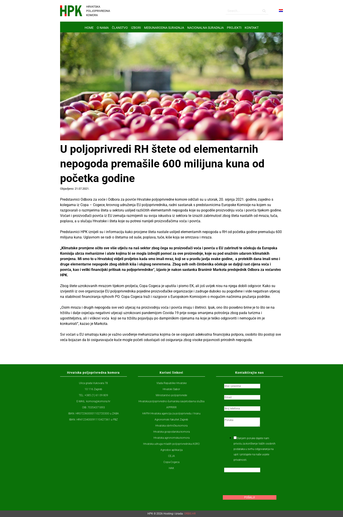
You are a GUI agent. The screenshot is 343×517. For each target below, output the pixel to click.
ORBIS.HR (190, 513)
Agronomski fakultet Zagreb (171, 419)
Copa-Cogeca (171, 462)
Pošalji (249, 497)
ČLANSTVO (120, 27)
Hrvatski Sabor (171, 389)
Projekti (234, 27)
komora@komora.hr (98, 401)
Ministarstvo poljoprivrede (171, 395)
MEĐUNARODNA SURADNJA (164, 27)
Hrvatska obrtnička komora (171, 425)
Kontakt (252, 27)
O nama (103, 27)
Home (89, 27)
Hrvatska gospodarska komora (171, 431)
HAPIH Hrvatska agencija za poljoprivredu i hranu (171, 413)
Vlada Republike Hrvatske (171, 383)
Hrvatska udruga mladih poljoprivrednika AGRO (171, 443)
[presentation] (257, 485)
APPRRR (171, 407)
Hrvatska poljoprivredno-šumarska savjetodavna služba (171, 401)
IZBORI (136, 27)
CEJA (171, 456)
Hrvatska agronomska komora (171, 437)
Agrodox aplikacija (171, 450)
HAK (171, 468)
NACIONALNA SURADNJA (205, 27)
